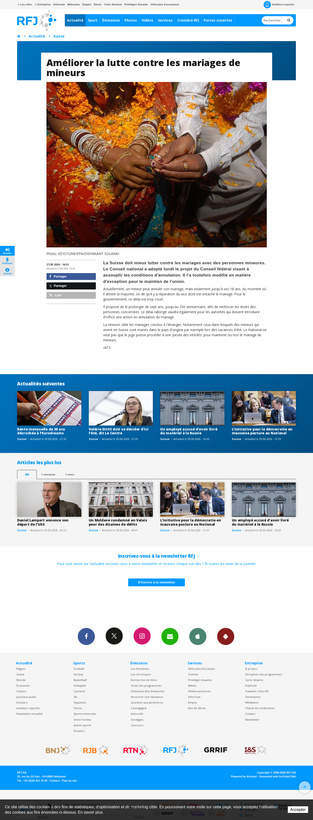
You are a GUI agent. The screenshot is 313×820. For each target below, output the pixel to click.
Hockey (78, 674)
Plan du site (69, 780)
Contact (250, 713)
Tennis (78, 708)
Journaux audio (26, 696)
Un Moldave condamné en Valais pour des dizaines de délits (118, 522)
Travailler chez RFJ (257, 691)
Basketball (80, 679)
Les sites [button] (25, 4)
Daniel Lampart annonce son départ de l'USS (42, 522)
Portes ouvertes (218, 20)
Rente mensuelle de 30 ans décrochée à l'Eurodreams (41, 431)
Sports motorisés (85, 713)
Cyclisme (79, 691)
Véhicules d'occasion (201, 668)
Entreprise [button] (43, 4)
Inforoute (59, 4)
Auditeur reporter (28, 708)
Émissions (111, 20)
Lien (55, 295)
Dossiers (21, 702)
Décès (97, 4)
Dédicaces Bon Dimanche (147, 691)
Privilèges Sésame (136, 4)
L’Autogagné (139, 708)
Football (79, 668)
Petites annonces (199, 691)
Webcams (73, 4)
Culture (21, 691)
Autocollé (137, 713)
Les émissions (140, 668)
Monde (21, 679)
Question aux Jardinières (147, 702)
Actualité (75, 20)
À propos (251, 668)
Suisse (59, 36)
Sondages (137, 719)
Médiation (251, 702)
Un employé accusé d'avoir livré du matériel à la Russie (188, 431)
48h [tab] (27, 474)
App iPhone (197, 636)
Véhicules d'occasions (164, 4)
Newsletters (170, 636)
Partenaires (252, 696)
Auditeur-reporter (279, 4)
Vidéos (147, 20)
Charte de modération (260, 708)
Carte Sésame (113, 4)
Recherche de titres (144, 679)
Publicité (251, 685)
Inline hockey (82, 719)
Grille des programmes (146, 685)
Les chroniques (141, 674)
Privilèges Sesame (200, 679)
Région (20, 668)
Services (165, 20)
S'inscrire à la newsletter (156, 582)
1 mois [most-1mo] (69, 474)
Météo (192, 685)
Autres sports (82, 725)
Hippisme (80, 702)
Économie (23, 685)
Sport (93, 20)
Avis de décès (197, 708)
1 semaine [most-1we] (48, 474)
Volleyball (80, 685)
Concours (137, 725)
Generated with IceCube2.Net (277, 776)
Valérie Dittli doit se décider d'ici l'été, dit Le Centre (118, 431)
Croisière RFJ (188, 20)
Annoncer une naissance (147, 696)
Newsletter (252, 719)
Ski (75, 696)
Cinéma (193, 674)
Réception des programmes (263, 674)
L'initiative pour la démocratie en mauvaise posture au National (262, 431)
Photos (130, 20)
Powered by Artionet (244, 776)
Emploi (86, 4)
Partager (58, 276)
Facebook (86, 636)
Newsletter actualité (29, 713)
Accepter (298, 810)
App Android (225, 636)
